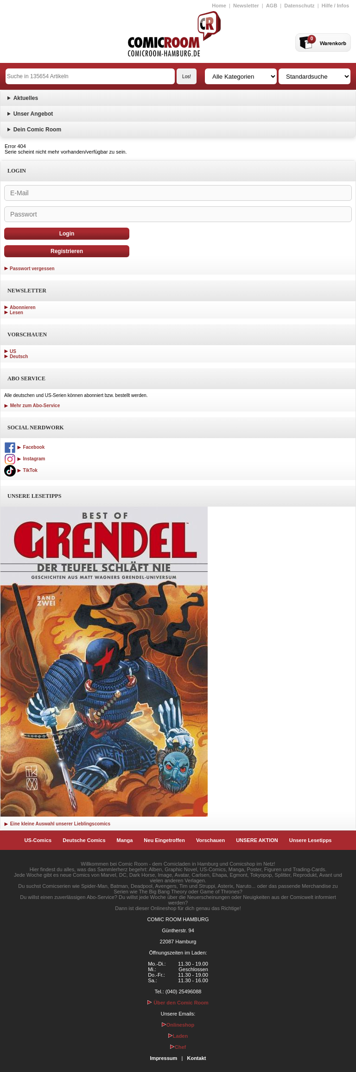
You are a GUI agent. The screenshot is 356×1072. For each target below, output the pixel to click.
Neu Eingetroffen (164, 840)
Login (67, 233)
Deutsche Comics (84, 840)
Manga (125, 840)
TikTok (21, 470)
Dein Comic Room (37, 129)
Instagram (24, 458)
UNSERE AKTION (257, 840)
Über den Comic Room (178, 1002)
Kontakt (196, 1058)
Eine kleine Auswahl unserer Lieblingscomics (57, 823)
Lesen (16, 312)
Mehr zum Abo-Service (32, 405)
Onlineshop (178, 1025)
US (13, 351)
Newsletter (246, 5)
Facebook (24, 447)
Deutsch (19, 356)
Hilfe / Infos (335, 5)
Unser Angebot (33, 114)
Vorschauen (210, 840)
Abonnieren (23, 307)
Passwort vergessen (32, 268)
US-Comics (38, 840)
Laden (178, 1036)
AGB (271, 5)
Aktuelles (25, 98)
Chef (178, 1047)
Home (219, 5)
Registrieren (67, 251)
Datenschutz (299, 5)
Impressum (164, 1058)
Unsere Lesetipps (310, 840)
